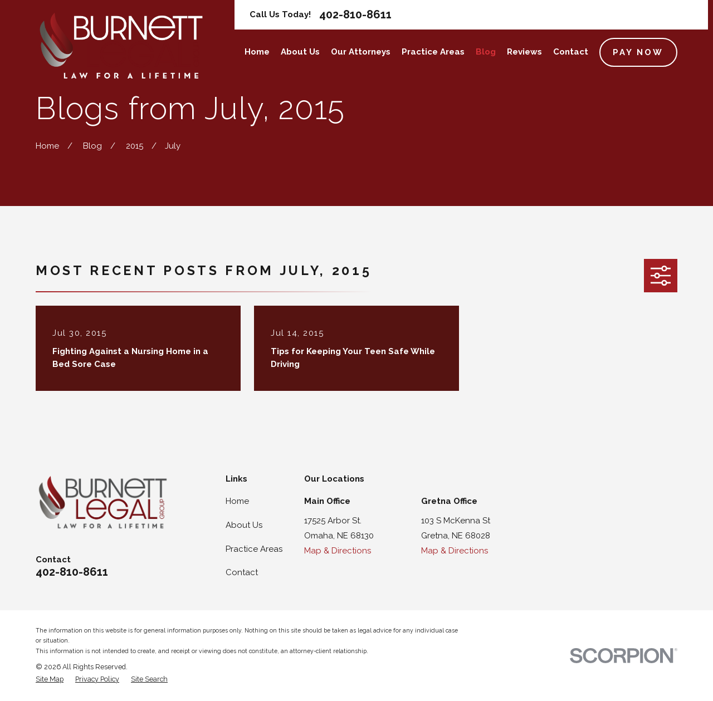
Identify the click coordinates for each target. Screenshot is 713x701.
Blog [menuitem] (486, 52)
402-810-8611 (355, 14)
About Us (244, 525)
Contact (242, 572)
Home (237, 501)
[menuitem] (50, 679)
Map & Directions (337, 551)
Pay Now (638, 52)
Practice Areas (254, 549)
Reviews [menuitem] (524, 52)
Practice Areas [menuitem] (433, 52)
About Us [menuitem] (300, 52)
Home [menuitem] (257, 52)
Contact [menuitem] (570, 52)
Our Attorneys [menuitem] (360, 52)
